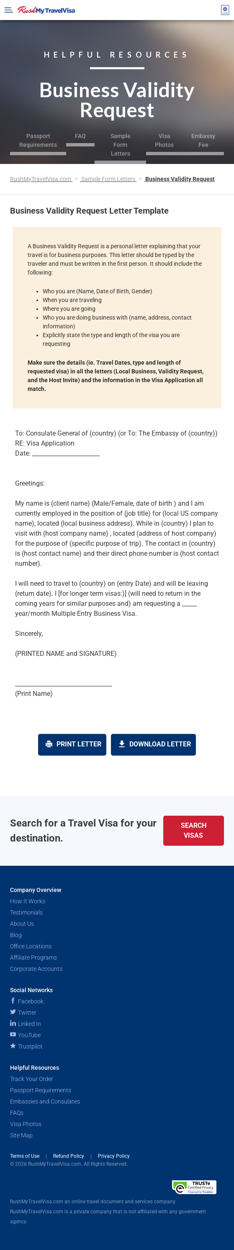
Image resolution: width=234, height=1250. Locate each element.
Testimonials (26, 912)
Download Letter (154, 744)
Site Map (21, 1135)
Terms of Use (25, 1156)
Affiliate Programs (33, 957)
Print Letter (73, 744)
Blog (16, 935)
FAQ (80, 136)
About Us (22, 923)
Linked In (25, 1024)
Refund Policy (69, 1156)
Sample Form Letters (121, 145)
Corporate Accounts (36, 968)
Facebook (27, 1001)
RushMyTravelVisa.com (41, 179)
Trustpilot (26, 1046)
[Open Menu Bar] (8, 10)
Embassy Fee (203, 140)
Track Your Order (31, 1079)
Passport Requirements (38, 140)
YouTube (25, 1035)
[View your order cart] (225, 10)
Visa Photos (164, 140)
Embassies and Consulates (45, 1101)
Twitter (23, 1012)
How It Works (27, 901)
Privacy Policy (114, 1156)
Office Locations (30, 946)
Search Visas (193, 830)
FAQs (16, 1112)
